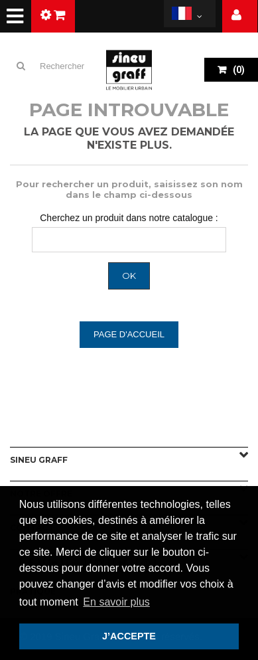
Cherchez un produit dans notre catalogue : (129, 217)
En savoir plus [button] (116, 602)
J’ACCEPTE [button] (129, 636)
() (238, 69)
